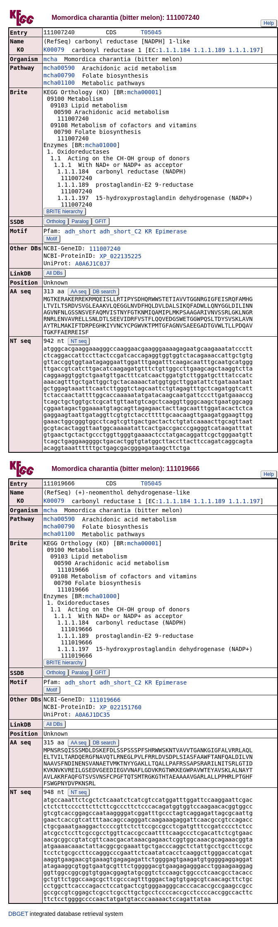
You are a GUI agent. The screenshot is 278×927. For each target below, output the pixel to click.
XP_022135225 (120, 257)
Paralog (80, 222)
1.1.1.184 (174, 51)
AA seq (78, 292)
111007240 (104, 249)
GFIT (100, 222)
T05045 (151, 33)
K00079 (54, 50)
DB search (104, 292)
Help (269, 23)
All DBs (54, 274)
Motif (51, 239)
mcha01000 (101, 146)
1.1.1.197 (244, 51)
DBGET (18, 915)
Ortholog (55, 222)
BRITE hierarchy (64, 212)
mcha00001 (142, 93)
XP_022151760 (120, 709)
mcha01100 (59, 83)
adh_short (80, 232)
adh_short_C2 (120, 232)
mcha (50, 60)
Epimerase (171, 232)
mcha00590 (59, 68)
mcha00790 (59, 76)
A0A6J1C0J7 (92, 264)
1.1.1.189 (209, 51)
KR (148, 232)
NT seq (78, 342)
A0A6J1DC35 (92, 716)
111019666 (104, 701)
